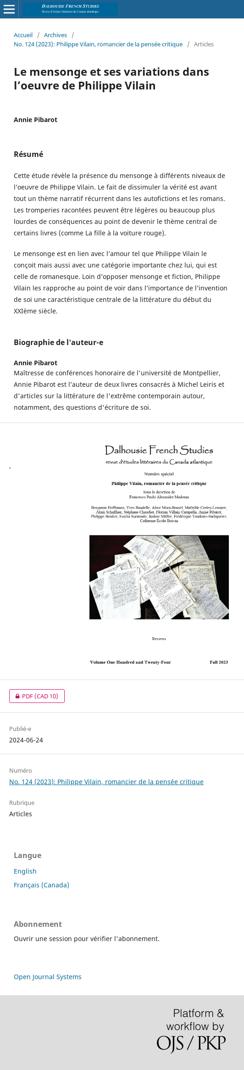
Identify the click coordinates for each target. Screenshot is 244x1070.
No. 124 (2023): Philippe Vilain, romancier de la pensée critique (98, 44)
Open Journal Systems (48, 976)
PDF (33, 696)
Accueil (23, 35)
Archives (55, 35)
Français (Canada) (41, 885)
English (25, 871)
